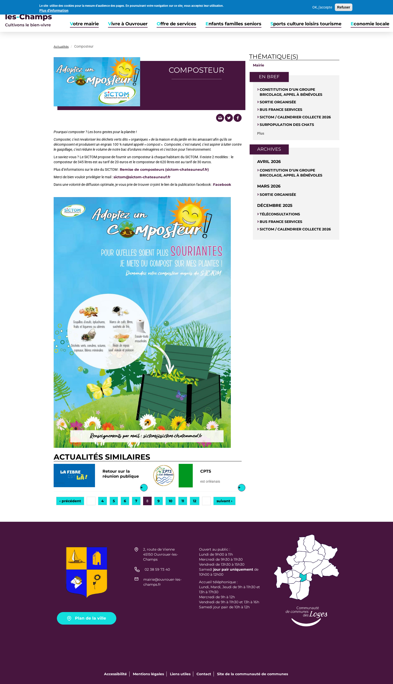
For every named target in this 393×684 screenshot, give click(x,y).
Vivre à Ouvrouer (128, 24)
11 (182, 501)
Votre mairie (84, 24)
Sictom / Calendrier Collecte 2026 (295, 117)
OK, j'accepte (322, 7)
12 (194, 501)
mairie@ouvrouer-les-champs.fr (162, 582)
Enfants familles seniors (233, 24)
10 (170, 501)
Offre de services (176, 24)
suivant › (224, 501)
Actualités (61, 46)
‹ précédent (70, 501)
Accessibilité (115, 674)
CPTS (205, 471)
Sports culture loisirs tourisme (305, 24)
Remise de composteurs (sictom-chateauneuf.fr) (164, 169)
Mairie (258, 65)
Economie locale (370, 24)
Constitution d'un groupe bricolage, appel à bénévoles (291, 92)
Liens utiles (180, 674)
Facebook (222, 184)
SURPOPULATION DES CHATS (287, 124)
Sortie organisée (278, 102)
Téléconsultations (280, 214)
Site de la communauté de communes (252, 674)
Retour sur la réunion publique (121, 474)
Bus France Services (281, 109)
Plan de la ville (90, 618)
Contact (204, 674)
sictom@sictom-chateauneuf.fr (142, 177)
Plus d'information (53, 10)
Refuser (343, 7)
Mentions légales (148, 674)
